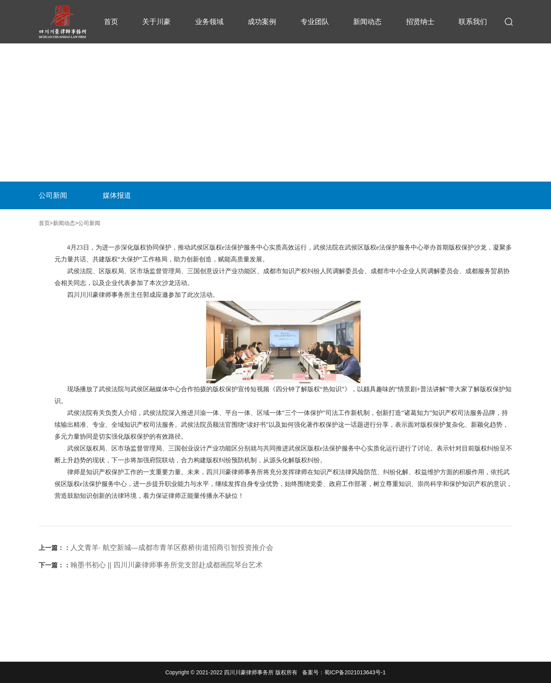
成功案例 (262, 22)
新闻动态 (367, 22)
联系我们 (473, 22)
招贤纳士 (420, 22)
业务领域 (209, 22)
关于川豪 (156, 22)
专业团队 (315, 22)
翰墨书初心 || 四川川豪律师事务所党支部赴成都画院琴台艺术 (151, 565)
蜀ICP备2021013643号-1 (355, 672)
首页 (111, 22)
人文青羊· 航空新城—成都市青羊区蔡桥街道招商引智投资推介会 (156, 548)
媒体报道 (117, 195)
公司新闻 (53, 195)
